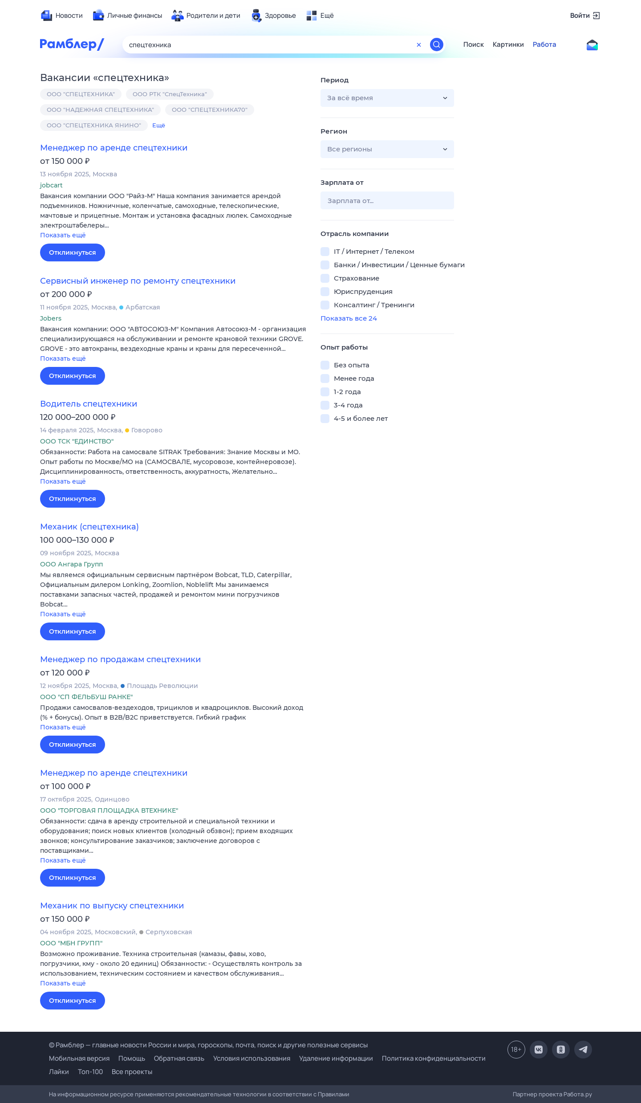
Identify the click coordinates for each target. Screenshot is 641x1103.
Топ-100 (90, 1071)
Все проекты (132, 1071)
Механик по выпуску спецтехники (112, 906)
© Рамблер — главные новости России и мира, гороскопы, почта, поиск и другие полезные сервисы (208, 1045)
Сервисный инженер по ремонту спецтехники (137, 281)
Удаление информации (336, 1058)
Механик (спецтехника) (89, 527)
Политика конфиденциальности (434, 1058)
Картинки (508, 44)
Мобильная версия (79, 1058)
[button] (173, 216)
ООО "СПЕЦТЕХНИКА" (81, 94)
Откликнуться (72, 252)
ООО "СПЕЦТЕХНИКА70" (209, 109)
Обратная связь (179, 1058)
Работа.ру (578, 1094)
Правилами (333, 1094)
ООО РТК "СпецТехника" (170, 94)
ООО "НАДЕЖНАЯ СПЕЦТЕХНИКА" (100, 109)
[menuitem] (61, 15)
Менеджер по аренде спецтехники (113, 148)
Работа (544, 44)
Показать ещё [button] (63, 235)
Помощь (131, 1058)
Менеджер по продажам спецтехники (120, 659)
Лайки (59, 1071)
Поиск (473, 44)
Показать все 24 (348, 318)
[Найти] (437, 44)
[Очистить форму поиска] (419, 44)
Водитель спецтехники (88, 404)
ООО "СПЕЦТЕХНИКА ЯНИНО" (94, 125)
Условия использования (251, 1058)
